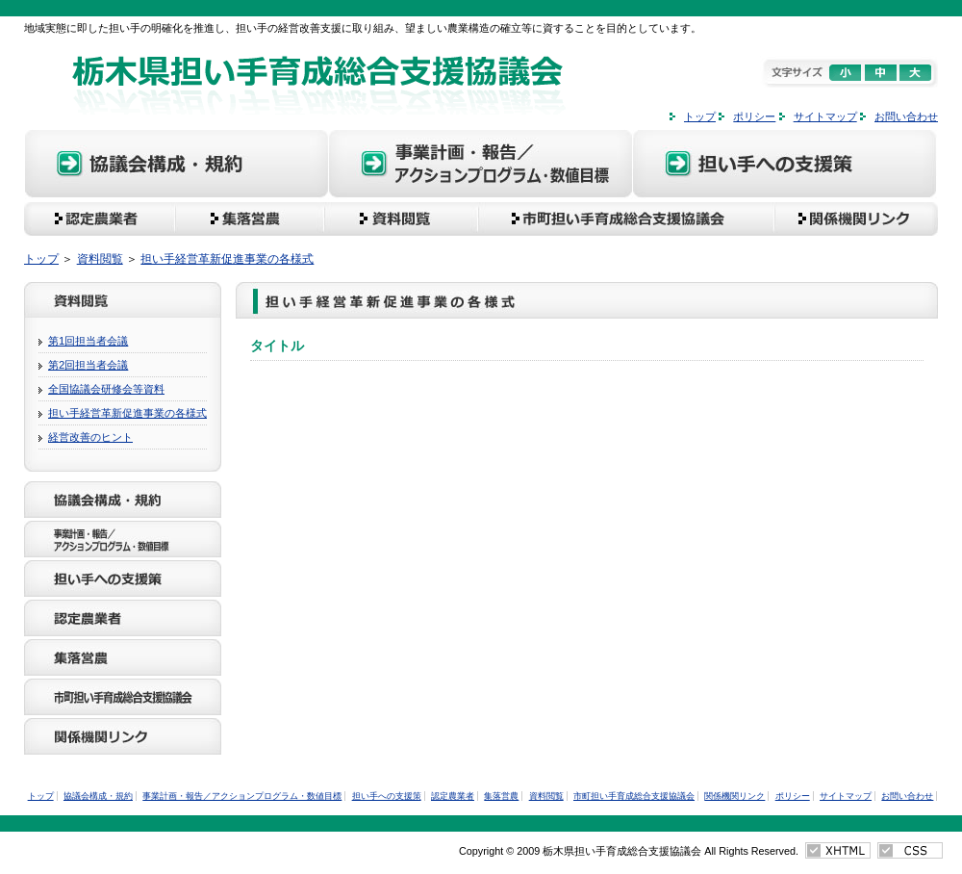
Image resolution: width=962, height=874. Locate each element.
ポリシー (754, 116)
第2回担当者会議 (88, 365)
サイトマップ (825, 116)
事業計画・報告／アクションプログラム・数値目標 (481, 166)
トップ (700, 116)
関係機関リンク (863, 219)
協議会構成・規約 (177, 166)
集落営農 (249, 219)
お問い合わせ (906, 116)
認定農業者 (99, 219)
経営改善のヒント (90, 437)
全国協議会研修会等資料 (106, 389)
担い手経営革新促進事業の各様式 (227, 259)
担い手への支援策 (785, 166)
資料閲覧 (399, 219)
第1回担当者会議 (88, 341)
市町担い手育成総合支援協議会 (631, 219)
